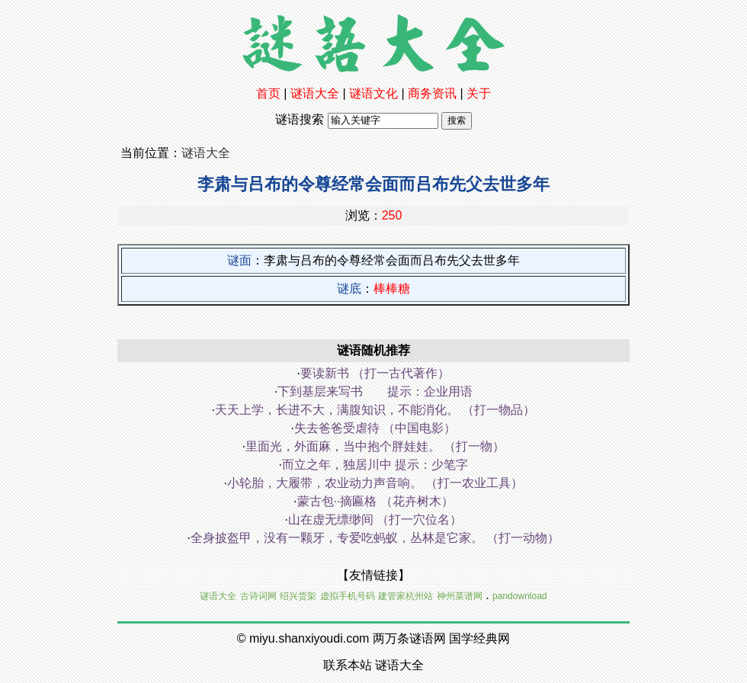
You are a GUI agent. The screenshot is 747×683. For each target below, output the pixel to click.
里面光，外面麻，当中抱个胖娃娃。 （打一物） (375, 446)
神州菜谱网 (460, 596)
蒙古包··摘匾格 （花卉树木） (375, 501)
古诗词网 (258, 596)
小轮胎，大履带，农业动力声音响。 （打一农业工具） (375, 482)
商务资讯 (432, 93)
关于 (478, 93)
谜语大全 (314, 93)
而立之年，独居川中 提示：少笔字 (375, 464)
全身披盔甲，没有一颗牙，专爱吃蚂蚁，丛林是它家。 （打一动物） (375, 537)
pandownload (519, 596)
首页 (268, 93)
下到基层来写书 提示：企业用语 (375, 391)
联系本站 (347, 665)
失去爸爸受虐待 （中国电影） (375, 428)
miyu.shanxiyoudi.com (309, 638)
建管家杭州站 (405, 596)
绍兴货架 (298, 596)
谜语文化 (373, 93)
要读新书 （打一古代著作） (375, 373)
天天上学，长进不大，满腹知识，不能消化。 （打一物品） (375, 409)
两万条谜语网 (409, 638)
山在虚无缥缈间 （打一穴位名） (375, 519)
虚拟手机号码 (347, 596)
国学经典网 (479, 638)
